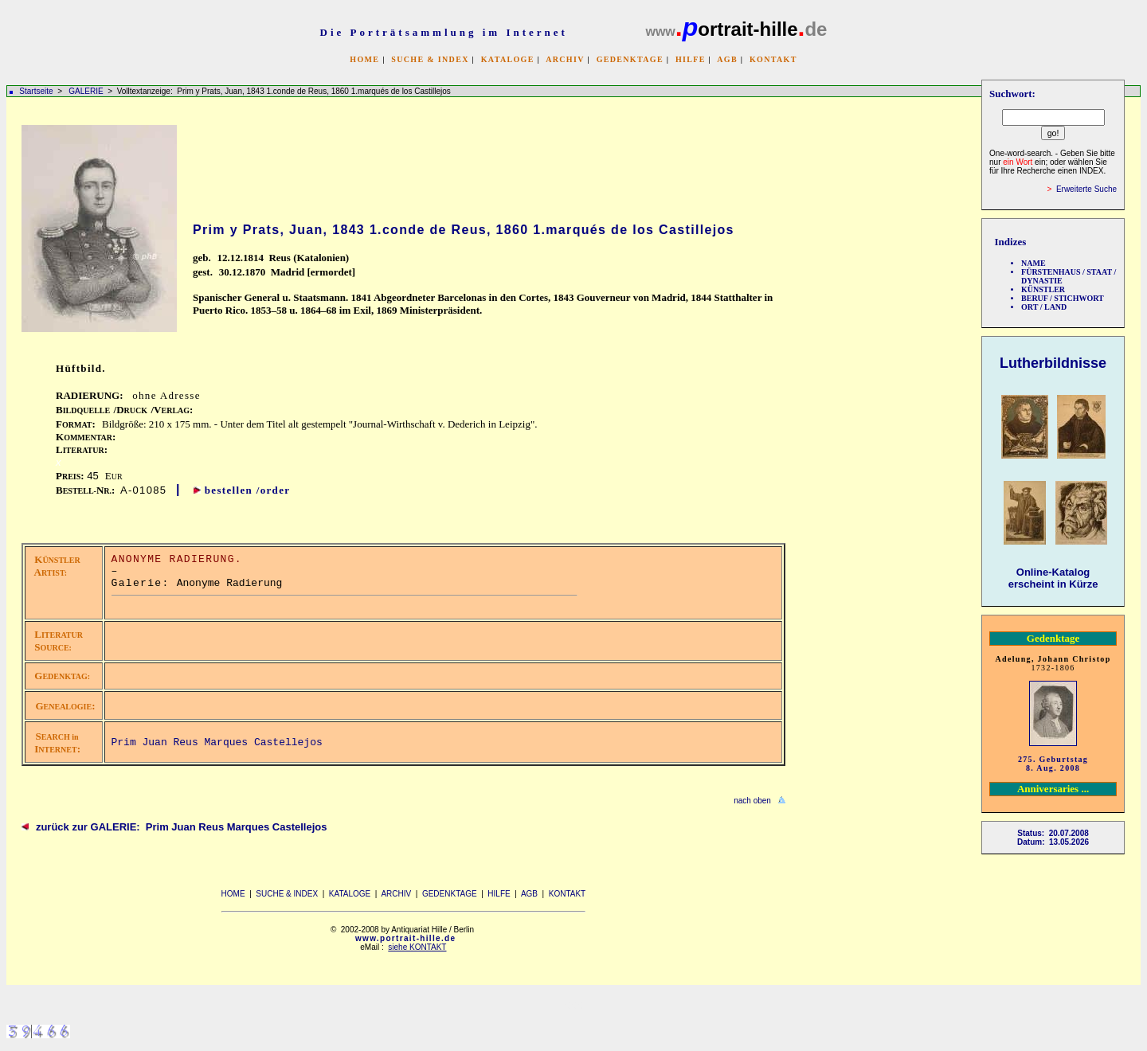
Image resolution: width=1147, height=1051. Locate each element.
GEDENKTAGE (630, 59)
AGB (727, 59)
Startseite (36, 91)
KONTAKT (773, 59)
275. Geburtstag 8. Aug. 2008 (1053, 763)
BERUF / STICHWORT (1062, 298)
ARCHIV (565, 59)
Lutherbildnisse (1053, 363)
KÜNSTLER (1043, 289)
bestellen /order (248, 490)
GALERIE (87, 91)
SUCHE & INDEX (429, 59)
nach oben (752, 800)
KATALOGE (507, 59)
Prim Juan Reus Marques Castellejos (217, 742)
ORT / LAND (1044, 307)
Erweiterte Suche (1086, 189)
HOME (364, 59)
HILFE (690, 59)
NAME (1033, 263)
